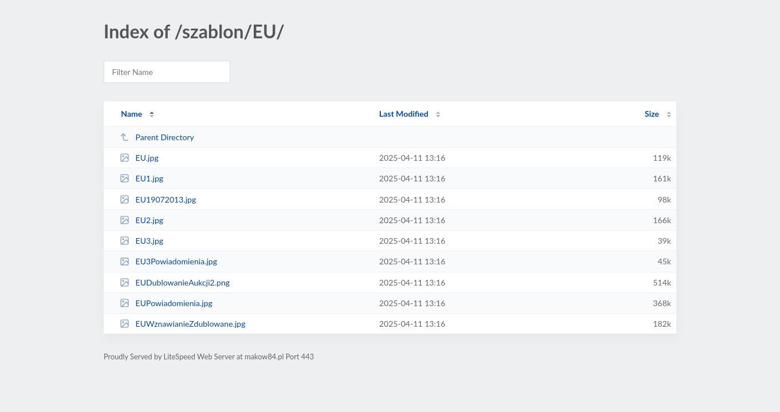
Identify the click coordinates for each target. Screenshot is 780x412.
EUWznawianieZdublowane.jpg (182, 323)
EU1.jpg (141, 178)
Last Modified (403, 113)
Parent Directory (157, 137)
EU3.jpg (141, 240)
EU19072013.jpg (158, 199)
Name (131, 113)
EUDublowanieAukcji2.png (175, 282)
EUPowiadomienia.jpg (166, 303)
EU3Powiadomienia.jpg (168, 261)
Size (652, 113)
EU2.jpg (141, 220)
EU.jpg (139, 158)
